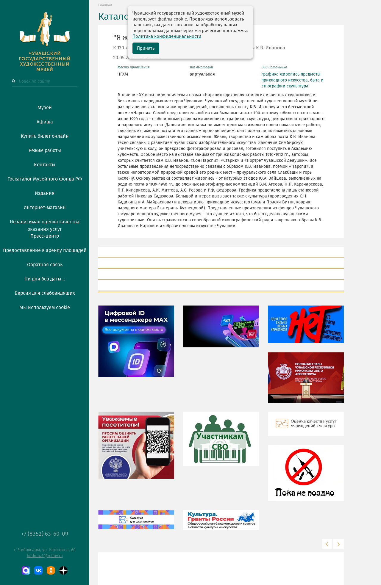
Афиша (45, 122)
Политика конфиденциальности (166, 36)
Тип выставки (201, 67)
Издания (44, 193)
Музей (45, 107)
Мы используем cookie (44, 307)
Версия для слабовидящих (45, 293)
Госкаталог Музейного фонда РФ (44, 179)
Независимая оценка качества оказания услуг (44, 224)
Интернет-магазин (45, 207)
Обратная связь (45, 264)
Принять (146, 48)
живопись (289, 74)
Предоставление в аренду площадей (45, 250)
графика (270, 74)
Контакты (44, 164)
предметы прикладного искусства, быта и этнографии (292, 80)
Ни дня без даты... (44, 279)
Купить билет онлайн (45, 136)
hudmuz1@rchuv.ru (45, 556)
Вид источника (274, 67)
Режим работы (45, 150)
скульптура (297, 86)
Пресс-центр (44, 236)
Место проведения (134, 67)
